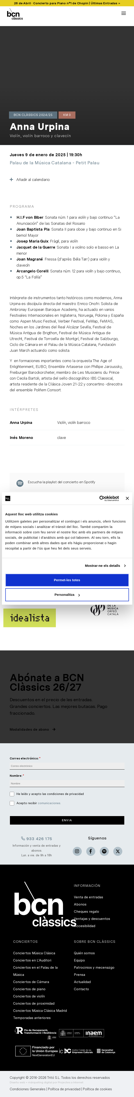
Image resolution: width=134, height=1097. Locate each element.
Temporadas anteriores (32, 1018)
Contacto (81, 989)
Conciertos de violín (29, 996)
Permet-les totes (67, 580)
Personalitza (67, 594)
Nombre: (16, 775)
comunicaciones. (49, 803)
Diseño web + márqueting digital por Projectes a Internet (46, 1082)
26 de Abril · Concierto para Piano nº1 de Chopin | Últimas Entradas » (67, 3)
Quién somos (84, 953)
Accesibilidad (84, 926)
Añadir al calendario (30, 179)
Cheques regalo (86, 912)
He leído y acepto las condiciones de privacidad (50, 794)
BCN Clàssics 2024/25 (33, 115)
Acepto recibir (38, 803)
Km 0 (67, 115)
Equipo (79, 960)
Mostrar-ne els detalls (102, 565)
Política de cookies (97, 1089)
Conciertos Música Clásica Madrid (40, 1011)
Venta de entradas (88, 897)
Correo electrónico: (24, 758)
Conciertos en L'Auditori (32, 960)
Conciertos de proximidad (34, 1003)
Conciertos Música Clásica (34, 953)
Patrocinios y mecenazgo (94, 968)
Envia (67, 820)
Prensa (79, 975)
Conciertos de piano (29, 989)
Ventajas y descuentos (92, 919)
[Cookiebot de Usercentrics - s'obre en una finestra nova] (99, 498)
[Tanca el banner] (127, 498)
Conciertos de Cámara (31, 982)
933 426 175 (36, 838)
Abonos (80, 904)
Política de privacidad (64, 1089)
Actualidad (82, 982)
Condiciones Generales (27, 1089)
